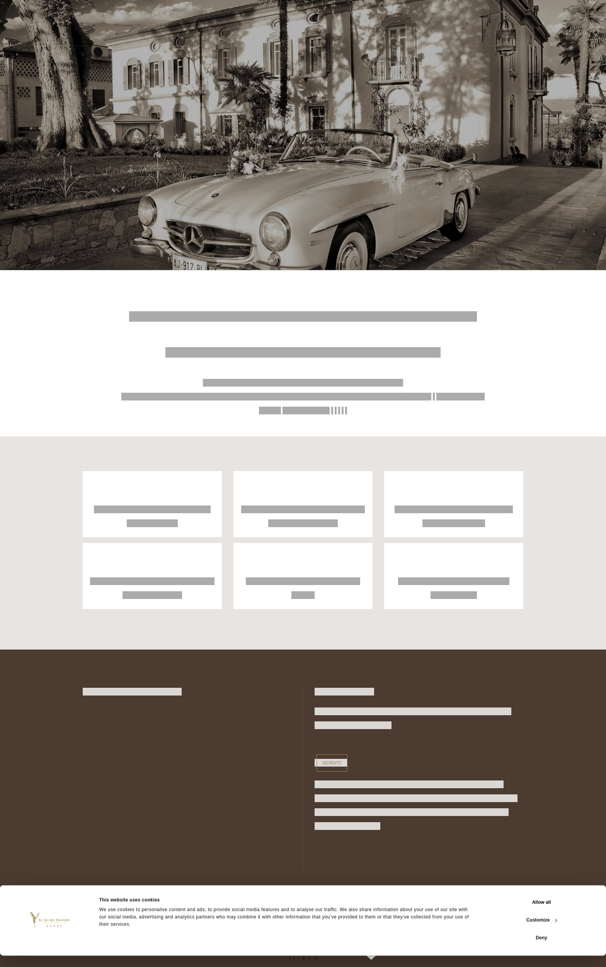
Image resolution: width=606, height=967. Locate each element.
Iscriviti (332, 762)
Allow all (541, 913)
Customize (541, 931)
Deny (541, 949)
